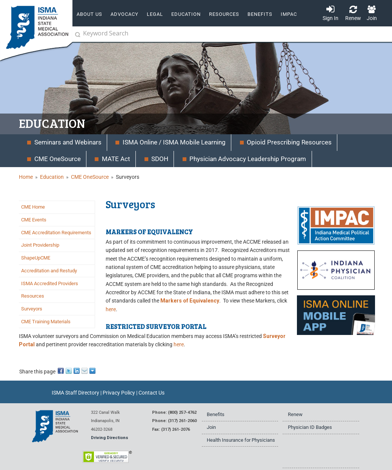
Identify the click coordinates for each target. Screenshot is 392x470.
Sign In (330, 18)
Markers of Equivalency (189, 301)
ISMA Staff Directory (75, 393)
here (111, 309)
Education (52, 177)
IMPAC (289, 14)
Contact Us (151, 393)
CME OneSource (90, 177)
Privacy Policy (119, 393)
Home (26, 177)
